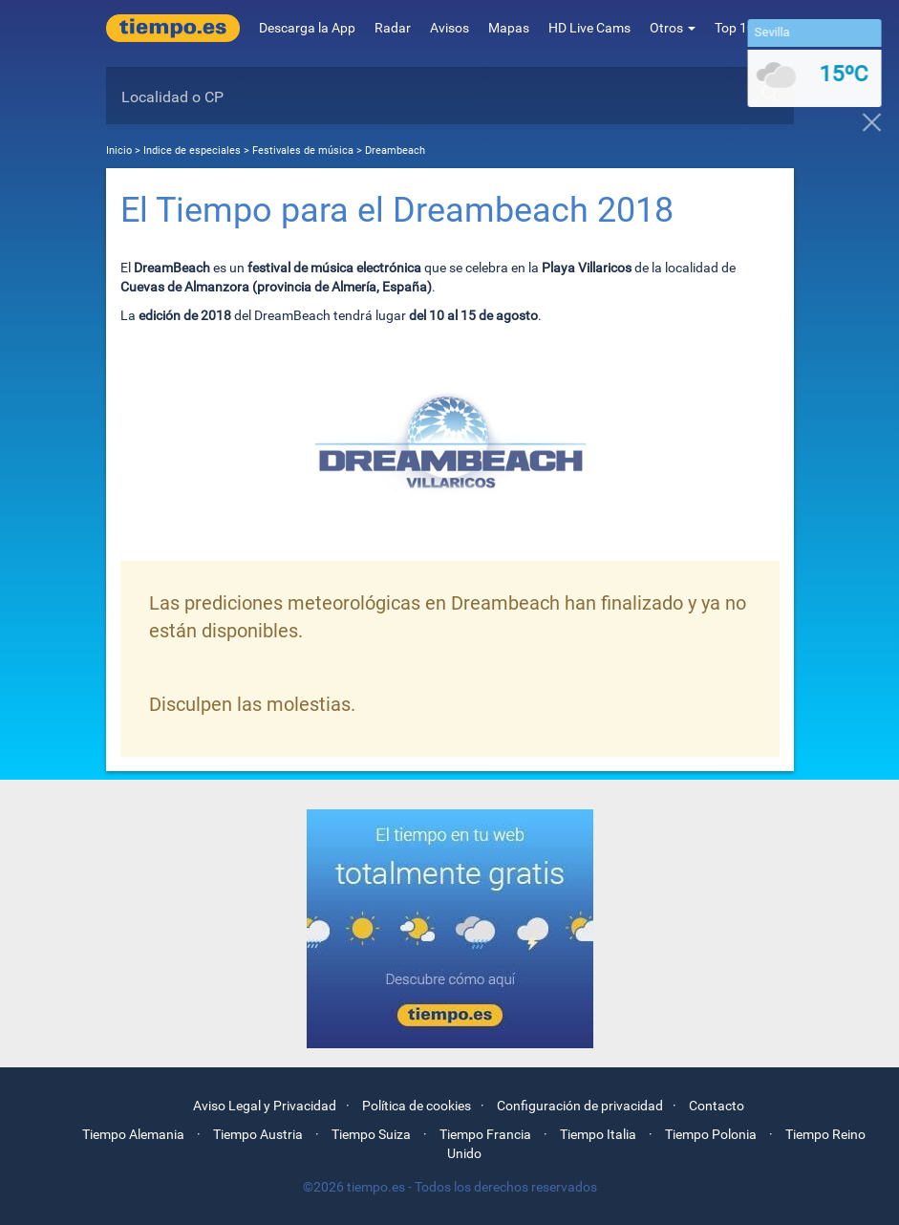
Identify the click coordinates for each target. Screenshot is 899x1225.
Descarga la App (307, 27)
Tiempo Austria (258, 1134)
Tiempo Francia (485, 1134)
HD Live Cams (589, 27)
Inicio (119, 150)
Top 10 (741, 27)
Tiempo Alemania (133, 1134)
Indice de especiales (193, 150)
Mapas (508, 27)
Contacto (716, 1105)
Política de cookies (416, 1105)
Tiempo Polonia (711, 1134)
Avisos (449, 27)
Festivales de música (302, 150)
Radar (393, 27)
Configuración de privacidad (580, 1105)
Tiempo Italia (598, 1134)
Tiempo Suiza (371, 1134)
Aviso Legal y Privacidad (264, 1105)
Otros (673, 27)
